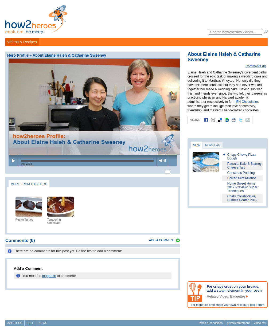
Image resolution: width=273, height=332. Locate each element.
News (42, 323)
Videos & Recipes (22, 42)
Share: (195, 120)
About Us (14, 323)
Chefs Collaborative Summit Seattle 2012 (242, 198)
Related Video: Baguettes (226, 296)
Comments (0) (255, 66)
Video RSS (260, 323)
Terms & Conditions (211, 323)
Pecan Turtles (24, 217)
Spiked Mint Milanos (241, 178)
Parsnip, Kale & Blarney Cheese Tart (244, 165)
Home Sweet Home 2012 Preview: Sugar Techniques (242, 187)
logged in (49, 273)
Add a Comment (162, 237)
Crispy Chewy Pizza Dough (241, 156)
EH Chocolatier (247, 102)
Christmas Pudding (241, 173)
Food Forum (256, 304)
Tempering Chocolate (54, 219)
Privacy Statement (238, 323)
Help (30, 323)
